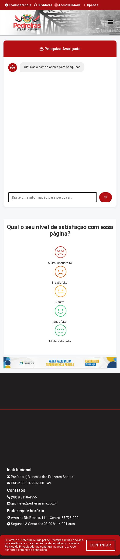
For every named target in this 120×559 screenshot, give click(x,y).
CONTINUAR (100, 545)
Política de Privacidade (19, 546)
